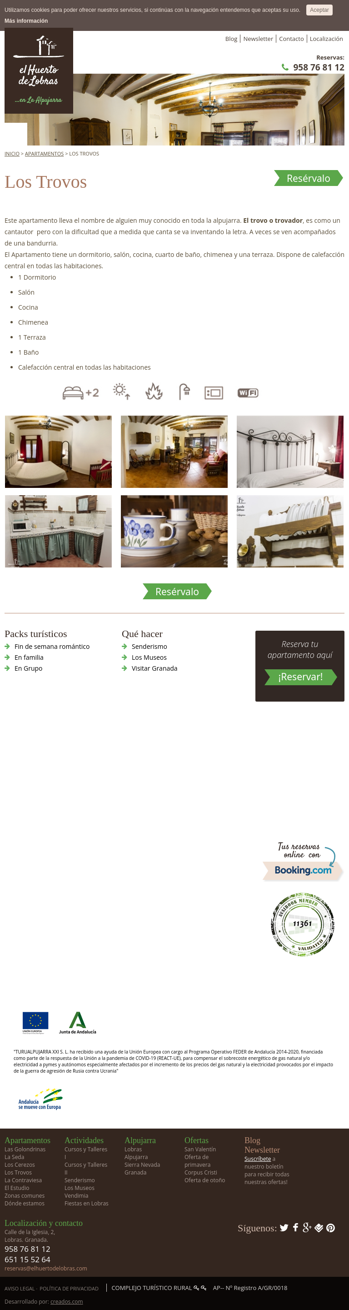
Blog (231, 39)
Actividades (84, 1140)
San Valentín (200, 1149)
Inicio (12, 153)
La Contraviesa (23, 1180)
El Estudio (17, 1188)
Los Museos (149, 657)
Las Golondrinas (25, 1149)
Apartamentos (44, 153)
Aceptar (319, 10)
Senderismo (149, 646)
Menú (16, 134)
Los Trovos (18, 1172)
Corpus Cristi (200, 1172)
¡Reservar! (301, 676)
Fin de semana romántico (52, 646)
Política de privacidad (69, 1288)
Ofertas (196, 1140)
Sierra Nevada (142, 1165)
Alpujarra (140, 1140)
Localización (326, 39)
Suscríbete (257, 1159)
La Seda (14, 1157)
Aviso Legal (20, 1288)
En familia (29, 657)
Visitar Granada (155, 668)
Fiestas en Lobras (87, 1203)
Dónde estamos (25, 1203)
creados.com (66, 1301)
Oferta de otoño (204, 1180)
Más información (26, 21)
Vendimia (76, 1196)
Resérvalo (308, 178)
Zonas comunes (25, 1196)
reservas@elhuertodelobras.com (46, 1268)
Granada (135, 1172)
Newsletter (258, 39)
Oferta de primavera (197, 1161)
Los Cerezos (20, 1165)
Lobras (133, 1149)
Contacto (291, 39)
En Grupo (28, 668)
